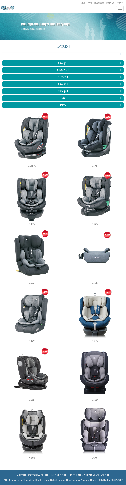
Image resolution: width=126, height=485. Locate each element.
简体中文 (110, 2)
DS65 (31, 399)
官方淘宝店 (99, 2)
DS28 (94, 282)
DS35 (31, 458)
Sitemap (105, 474)
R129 (63, 105)
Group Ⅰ (63, 77)
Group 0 (63, 63)
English (119, 2)
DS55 (94, 341)
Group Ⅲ (63, 91)
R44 (63, 98)
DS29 (31, 341)
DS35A (31, 165)
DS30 (94, 399)
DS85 (31, 224)
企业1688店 (86, 2)
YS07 (94, 458)
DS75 (94, 165)
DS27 (31, 282)
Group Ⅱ (63, 84)
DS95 (94, 224)
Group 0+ (63, 70)
